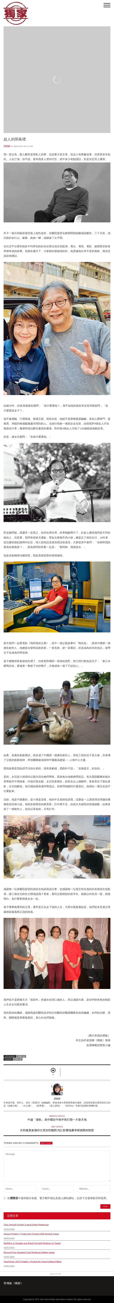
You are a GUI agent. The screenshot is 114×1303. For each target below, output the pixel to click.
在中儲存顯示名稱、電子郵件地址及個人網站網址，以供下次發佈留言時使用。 (58, 1198)
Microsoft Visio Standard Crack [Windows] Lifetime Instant (29, 1252)
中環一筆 (21, 1056)
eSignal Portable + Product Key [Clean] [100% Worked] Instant (31, 1234)
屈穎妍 (7, 146)
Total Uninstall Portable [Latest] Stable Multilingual (26, 1224)
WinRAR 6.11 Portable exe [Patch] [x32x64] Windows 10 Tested (32, 1243)
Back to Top (55, 1274)
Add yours (46, 1143)
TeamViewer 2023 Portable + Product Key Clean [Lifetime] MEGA (32, 1261)
